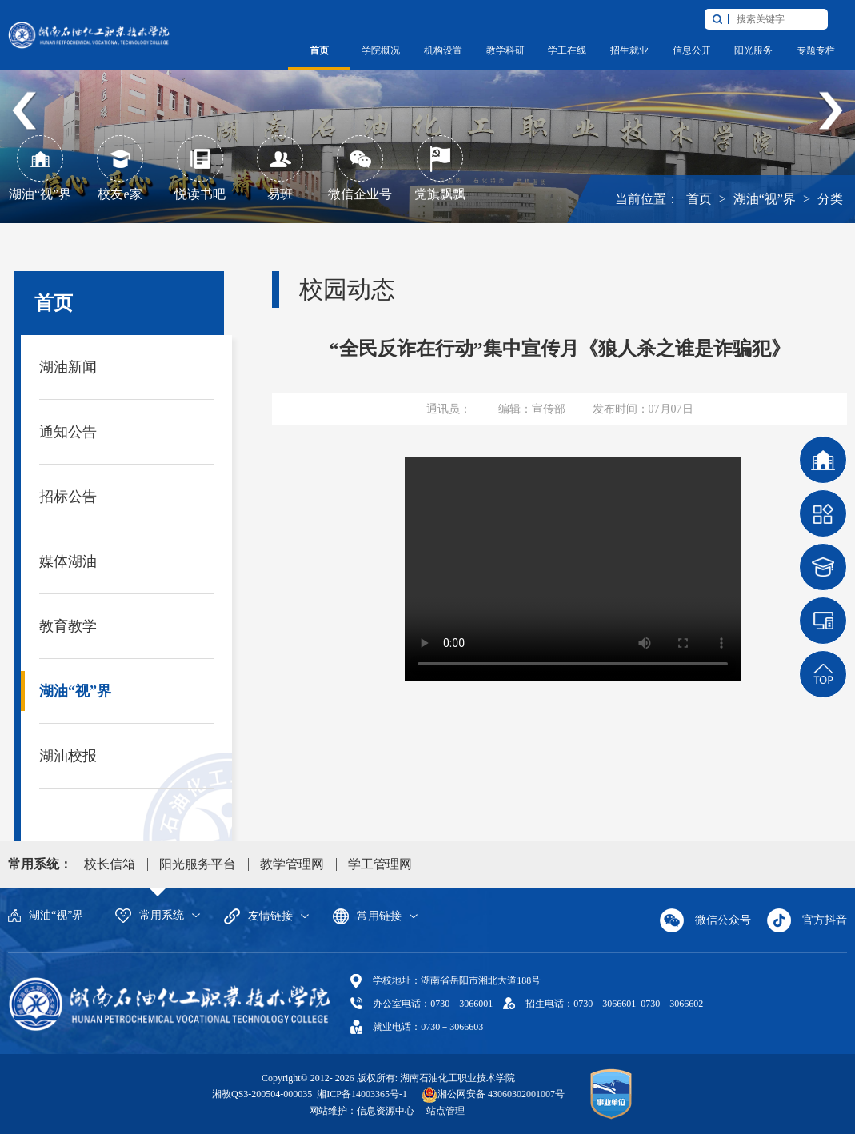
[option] (427, 111)
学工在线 (567, 50)
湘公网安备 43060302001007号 (501, 1094)
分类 (830, 199)
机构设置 (443, 50)
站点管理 (445, 1110)
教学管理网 (292, 864)
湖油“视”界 (764, 199)
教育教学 (68, 626)
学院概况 (381, 50)
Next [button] (830, 111)
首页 (319, 50)
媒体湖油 (68, 561)
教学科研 (505, 50)
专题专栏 (816, 50)
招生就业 (629, 50)
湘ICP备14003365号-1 (360, 1094)
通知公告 (68, 432)
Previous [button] (25, 111)
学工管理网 (380, 864)
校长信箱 (109, 864)
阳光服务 (753, 50)
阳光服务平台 (197, 864)
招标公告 (68, 497)
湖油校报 (68, 756)
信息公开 (692, 50)
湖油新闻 (68, 367)
